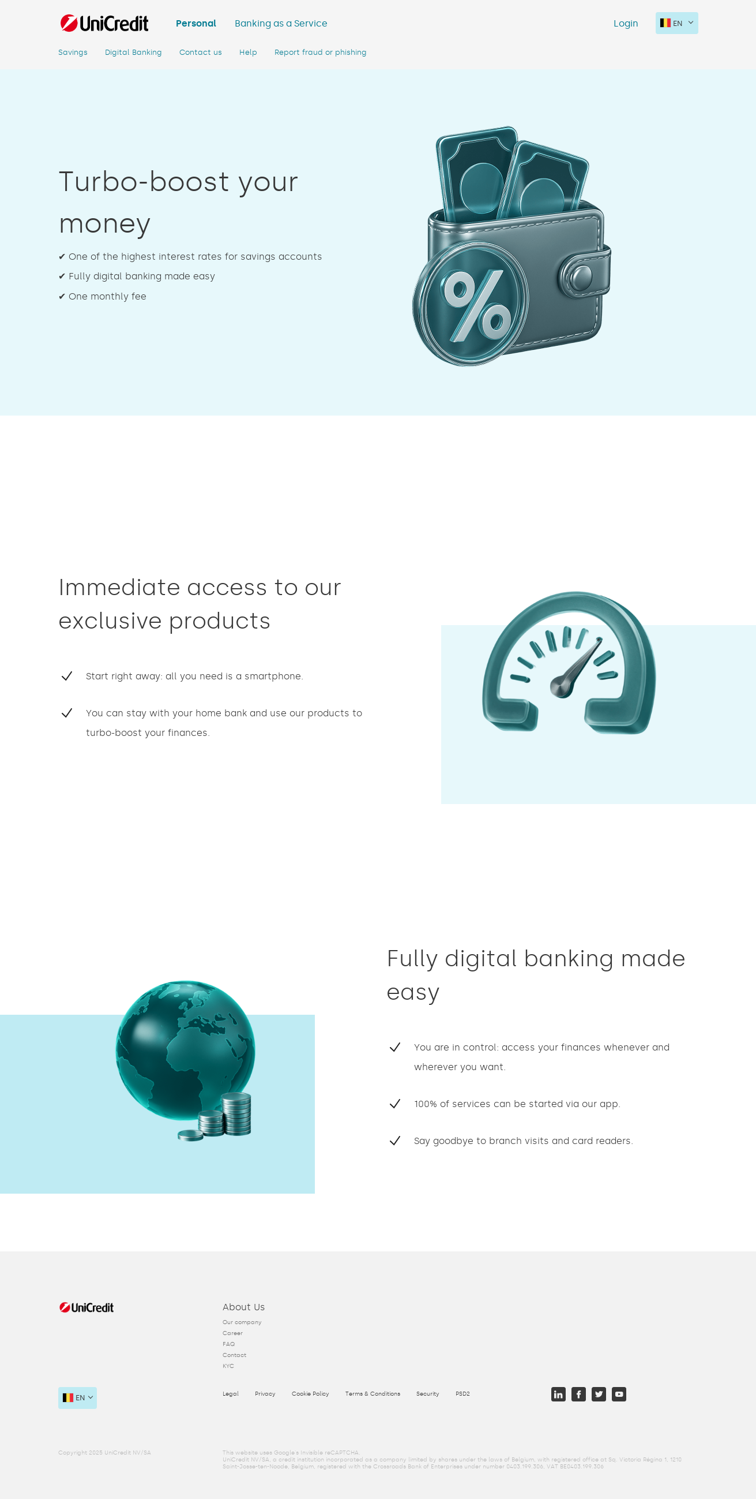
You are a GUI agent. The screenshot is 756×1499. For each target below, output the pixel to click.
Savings (73, 52)
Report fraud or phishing (320, 52)
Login (626, 23)
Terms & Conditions (372, 1393)
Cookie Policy (310, 1393)
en (671, 23)
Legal (231, 1393)
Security (427, 1393)
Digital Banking (133, 52)
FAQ (229, 1344)
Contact (234, 1355)
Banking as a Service (281, 23)
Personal (196, 23)
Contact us (200, 52)
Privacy (265, 1393)
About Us (244, 1307)
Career (233, 1333)
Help (248, 52)
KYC (228, 1366)
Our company (242, 1322)
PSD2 (463, 1393)
